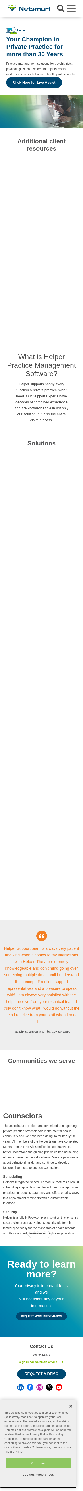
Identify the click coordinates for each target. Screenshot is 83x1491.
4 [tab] (45, 1232)
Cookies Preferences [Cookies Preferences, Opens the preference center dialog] (38, 1474)
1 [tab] (38, 1033)
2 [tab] (42, 1033)
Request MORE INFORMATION (41, 1316)
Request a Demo (41, 1374)
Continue (38, 1463)
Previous (31, 1033)
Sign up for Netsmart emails (38, 1362)
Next (52, 1033)
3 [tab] (45, 1033)
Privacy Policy (39, 1434)
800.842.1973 (41, 1354)
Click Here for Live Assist (34, 82)
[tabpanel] (41, 985)
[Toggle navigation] (71, 8)
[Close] (71, 1406)
